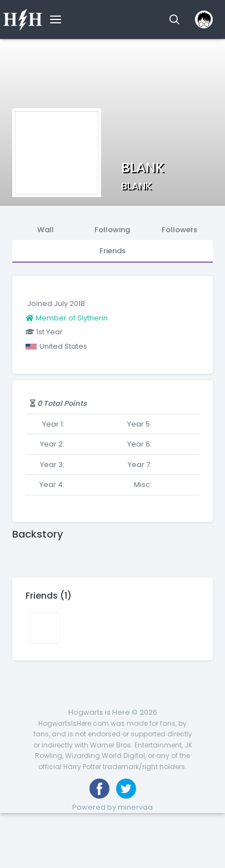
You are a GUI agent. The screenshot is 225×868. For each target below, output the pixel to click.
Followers (179, 229)
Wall (45, 229)
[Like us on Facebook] (99, 789)
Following (112, 229)
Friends (112, 250)
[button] (174, 19)
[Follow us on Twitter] (126, 789)
